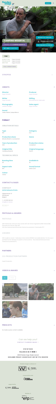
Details (4, 205)
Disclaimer (11, 357)
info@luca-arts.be (7, 202)
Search (48, 3)
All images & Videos (44, 45)
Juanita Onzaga (7, 106)
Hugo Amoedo (16, 59)
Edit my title (37, 357)
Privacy (18, 357)
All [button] (5, 278)
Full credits (10, 67)
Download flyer (45, 41)
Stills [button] (12, 278)
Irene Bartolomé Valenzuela (37, 100)
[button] (53, 3)
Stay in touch (28, 349)
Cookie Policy (27, 357)
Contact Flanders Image (27, 342)
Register (45, 357)
